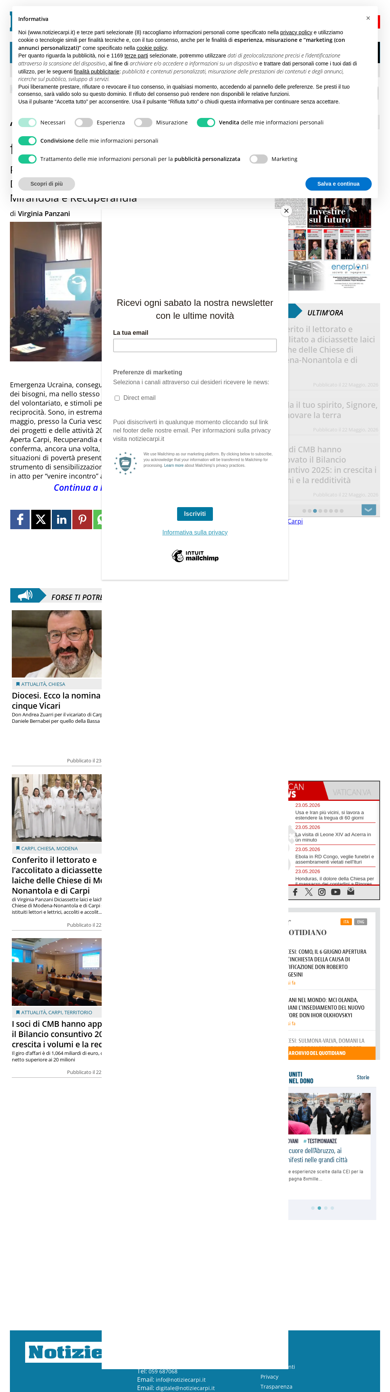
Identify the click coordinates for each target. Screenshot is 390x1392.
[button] (368, 18)
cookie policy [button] (152, 48)
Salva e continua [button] (339, 184)
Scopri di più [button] (46, 184)
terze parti (136, 55)
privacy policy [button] (296, 32)
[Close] (286, 210)
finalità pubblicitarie (96, 71)
